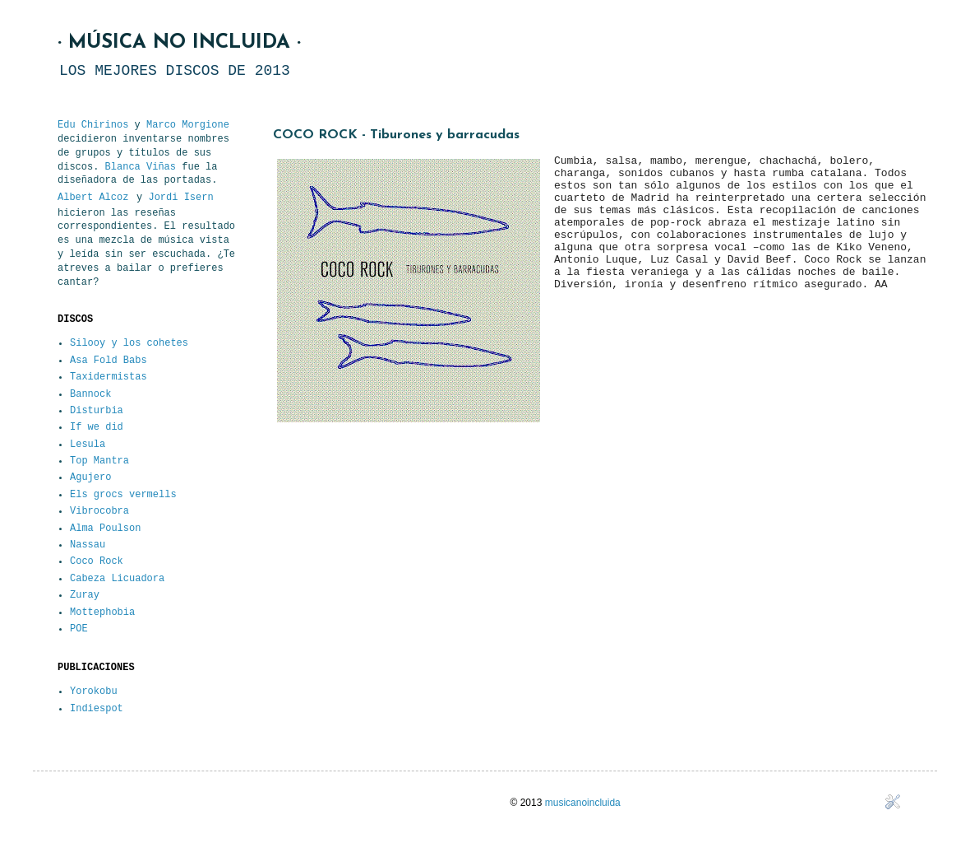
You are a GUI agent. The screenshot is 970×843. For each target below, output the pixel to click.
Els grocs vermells (123, 495)
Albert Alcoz (93, 197)
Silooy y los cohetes (129, 343)
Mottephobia (102, 612)
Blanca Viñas (140, 167)
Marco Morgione (187, 125)
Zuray (84, 595)
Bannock (90, 394)
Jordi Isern (180, 197)
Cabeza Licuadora (117, 579)
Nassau (87, 545)
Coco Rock (96, 561)
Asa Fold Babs (108, 360)
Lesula (87, 444)
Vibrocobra (99, 511)
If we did (96, 427)
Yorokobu (94, 691)
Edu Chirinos (93, 125)
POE (79, 629)
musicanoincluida (583, 802)
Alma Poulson (105, 528)
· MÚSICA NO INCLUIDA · (179, 43)
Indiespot (96, 709)
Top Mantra (99, 461)
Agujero (90, 477)
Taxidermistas (108, 377)
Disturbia (96, 411)
